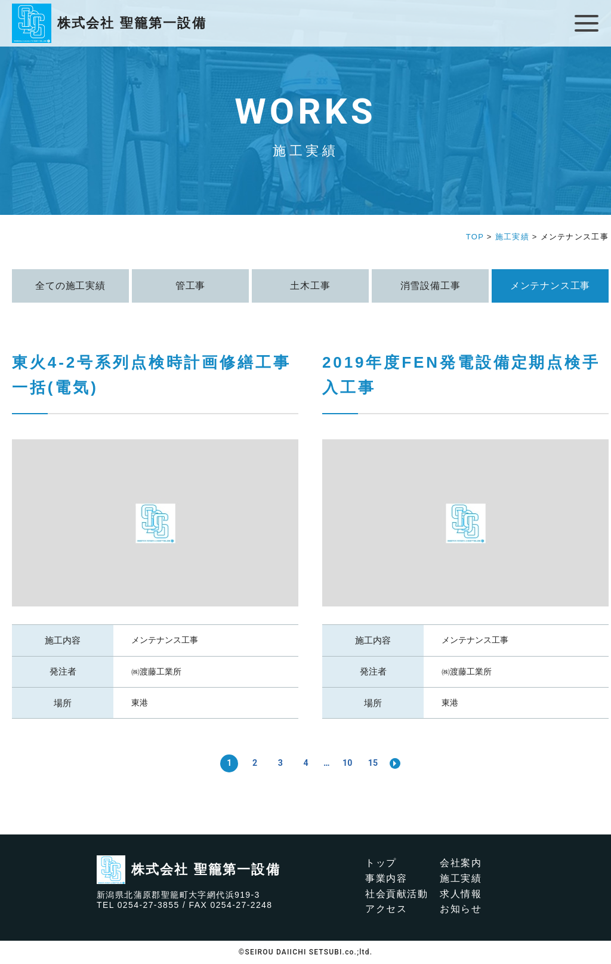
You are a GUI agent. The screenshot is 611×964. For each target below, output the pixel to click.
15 (374, 763)
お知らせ (461, 909)
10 (348, 763)
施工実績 (461, 878)
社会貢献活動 (396, 894)
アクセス (386, 909)
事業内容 (386, 878)
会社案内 (461, 863)
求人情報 (461, 894)
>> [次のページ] (397, 763)
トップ (381, 863)
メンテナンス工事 (164, 640)
